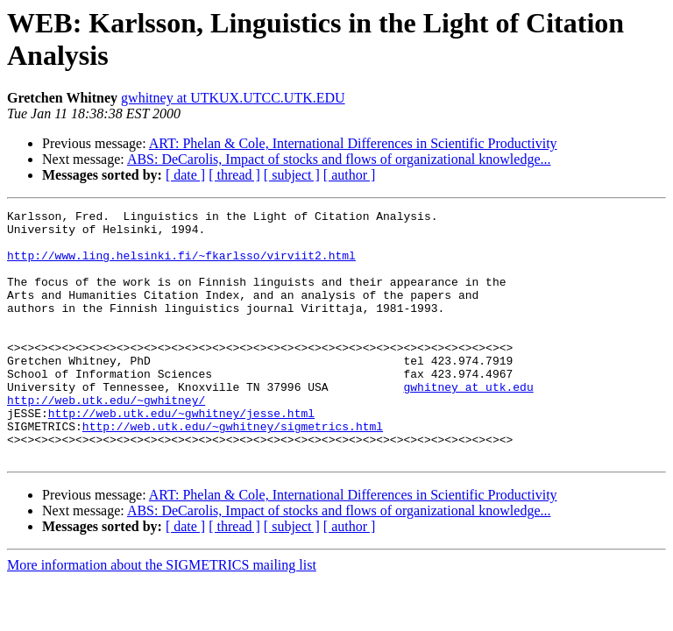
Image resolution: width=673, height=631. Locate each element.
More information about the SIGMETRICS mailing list (161, 614)
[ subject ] (292, 174)
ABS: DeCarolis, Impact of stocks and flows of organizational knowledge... (339, 159)
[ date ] (185, 174)
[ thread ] (234, 174)
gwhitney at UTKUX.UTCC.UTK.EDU (233, 97)
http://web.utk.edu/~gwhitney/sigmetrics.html (232, 471)
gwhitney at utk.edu (468, 423)
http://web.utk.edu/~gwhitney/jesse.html (181, 455)
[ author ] (349, 174)
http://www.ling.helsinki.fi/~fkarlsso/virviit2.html (181, 265)
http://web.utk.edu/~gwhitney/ (106, 439)
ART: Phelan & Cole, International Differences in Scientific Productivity (353, 143)
